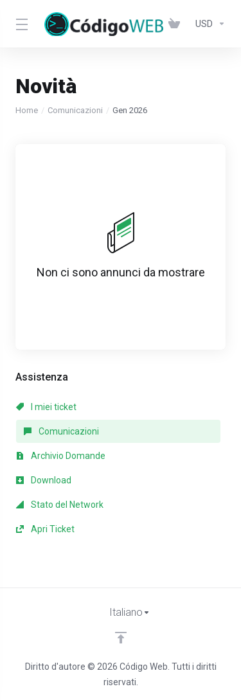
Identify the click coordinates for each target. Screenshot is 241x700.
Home (26, 110)
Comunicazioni (75, 110)
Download (43, 480)
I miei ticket (46, 407)
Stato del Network (59, 504)
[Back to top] (121, 638)
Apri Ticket (45, 529)
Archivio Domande (60, 456)
